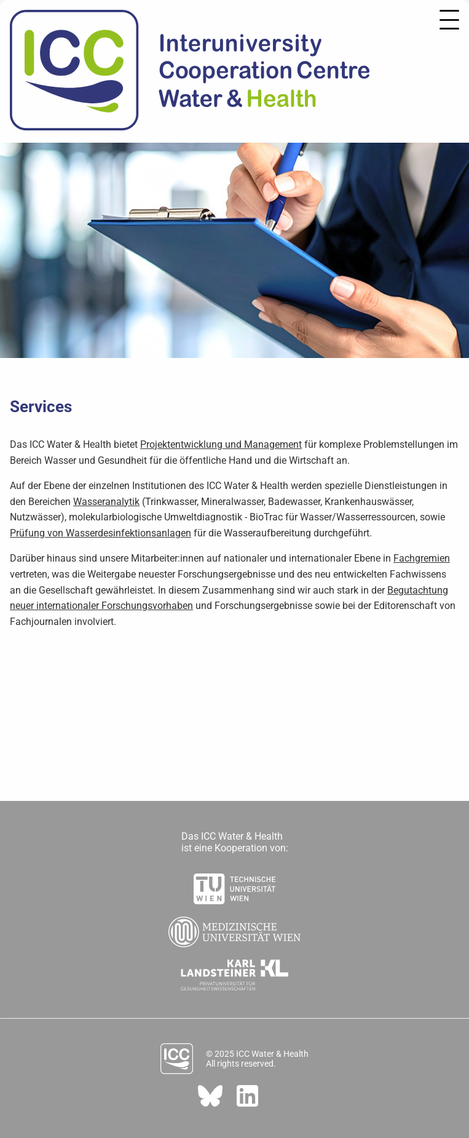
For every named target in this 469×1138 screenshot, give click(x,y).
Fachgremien (421, 558)
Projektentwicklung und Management (221, 444)
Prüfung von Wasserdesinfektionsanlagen (100, 533)
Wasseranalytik (106, 501)
